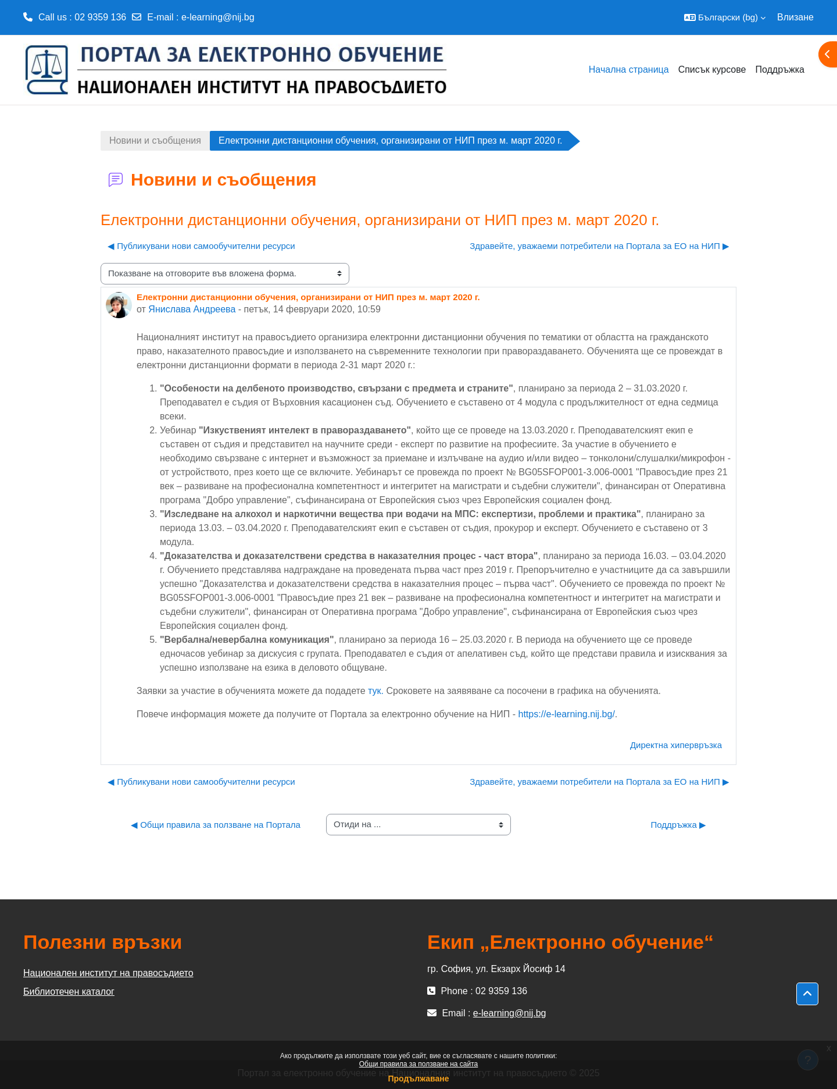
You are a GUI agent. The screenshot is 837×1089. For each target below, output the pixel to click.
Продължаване (418, 1078)
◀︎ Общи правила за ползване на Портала (216, 825)
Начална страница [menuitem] (629, 69)
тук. (376, 691)
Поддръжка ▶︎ (678, 825)
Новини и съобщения (155, 140)
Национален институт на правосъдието (108, 973)
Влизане (795, 17)
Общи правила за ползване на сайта (418, 1064)
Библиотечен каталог (69, 992)
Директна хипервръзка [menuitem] (676, 745)
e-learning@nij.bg (218, 17)
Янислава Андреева (191, 309)
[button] (724, 17)
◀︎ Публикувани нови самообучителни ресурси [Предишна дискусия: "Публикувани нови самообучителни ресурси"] (201, 246)
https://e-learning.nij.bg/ (566, 714)
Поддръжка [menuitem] (779, 69)
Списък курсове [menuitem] (712, 69)
